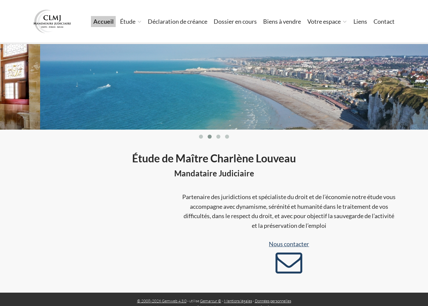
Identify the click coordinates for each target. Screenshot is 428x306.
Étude (130, 21)
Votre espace (327, 21)
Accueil (103, 21)
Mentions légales (238, 300)
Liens (360, 21)
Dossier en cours (235, 21)
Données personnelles (273, 300)
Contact (384, 21)
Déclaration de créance (177, 21)
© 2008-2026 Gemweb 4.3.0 (162, 300)
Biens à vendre (282, 21)
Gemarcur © (210, 300)
